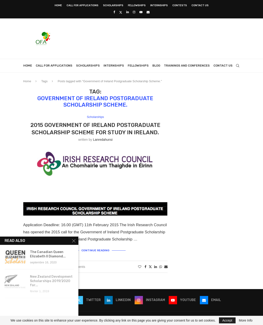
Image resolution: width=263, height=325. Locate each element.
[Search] (237, 65)
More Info (245, 320)
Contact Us (200, 5)
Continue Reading (95, 250)
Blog (156, 65)
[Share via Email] (166, 267)
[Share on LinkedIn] (155, 267)
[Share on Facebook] (145, 267)
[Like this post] (139, 267)
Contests (179, 5)
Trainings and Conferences (187, 65)
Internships (159, 5)
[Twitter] (120, 12)
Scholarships (113, 5)
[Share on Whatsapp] (160, 267)
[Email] (148, 12)
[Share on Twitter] (150, 267)
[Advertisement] (156, 38)
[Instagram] (134, 12)
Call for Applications (82, 5)
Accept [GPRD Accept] (227, 320)
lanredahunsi (102, 139)
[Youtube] (140, 12)
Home (58, 5)
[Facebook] (114, 12)
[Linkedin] (127, 12)
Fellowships (137, 5)
